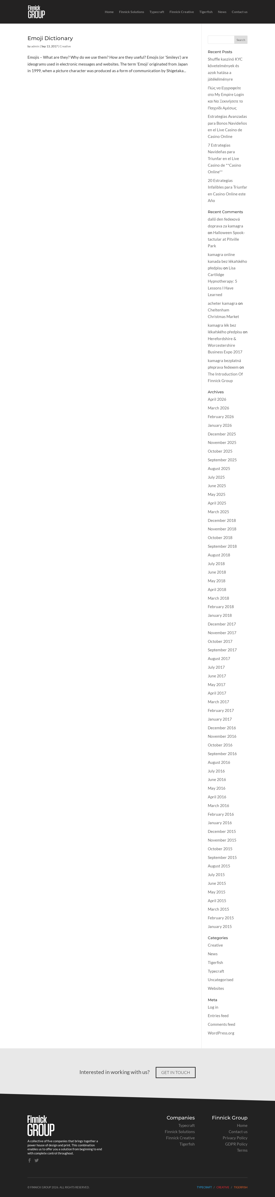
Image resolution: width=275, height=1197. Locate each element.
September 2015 (222, 857)
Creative (65, 46)
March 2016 (218, 805)
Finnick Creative (182, 12)
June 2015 (217, 883)
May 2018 (216, 580)
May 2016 (216, 788)
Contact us (240, 12)
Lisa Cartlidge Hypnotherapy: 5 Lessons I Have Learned (222, 281)
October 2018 (220, 537)
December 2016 (222, 727)
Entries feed (218, 1015)
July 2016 (216, 771)
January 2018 (220, 615)
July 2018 (216, 563)
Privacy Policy (235, 1137)
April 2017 (217, 693)
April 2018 (217, 589)
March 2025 (218, 511)
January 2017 (220, 719)
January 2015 (220, 926)
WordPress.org (221, 1033)
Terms (242, 1150)
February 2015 (221, 917)
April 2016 (217, 796)
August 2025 (219, 468)
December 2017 (222, 624)
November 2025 (222, 442)
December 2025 (222, 434)
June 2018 (217, 572)
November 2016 (222, 736)
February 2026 (221, 416)
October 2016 (220, 745)
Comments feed (221, 1024)
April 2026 (217, 399)
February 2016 (221, 814)
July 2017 (216, 667)
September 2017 (222, 649)
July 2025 (216, 477)
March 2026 (218, 407)
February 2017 (221, 710)
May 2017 (216, 684)
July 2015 (216, 874)
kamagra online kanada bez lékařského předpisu (227, 261)
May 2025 (216, 494)
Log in (213, 1007)
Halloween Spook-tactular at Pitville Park (226, 239)
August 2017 (219, 658)
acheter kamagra (222, 303)
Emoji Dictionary (50, 38)
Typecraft (156, 12)
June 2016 (217, 779)
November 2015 (222, 840)
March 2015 (218, 909)
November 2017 (222, 632)
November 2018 (222, 528)
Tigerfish (206, 12)
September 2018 (222, 546)
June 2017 (217, 675)
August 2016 (219, 762)
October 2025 (220, 451)
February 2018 (221, 606)
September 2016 (222, 753)
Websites (216, 988)
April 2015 (217, 900)
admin (35, 46)
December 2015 (222, 831)
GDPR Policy (236, 1144)
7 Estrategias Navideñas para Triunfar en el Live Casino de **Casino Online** (224, 158)
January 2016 (220, 822)
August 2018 (219, 554)
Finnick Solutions (131, 12)
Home (109, 12)
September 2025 (222, 459)
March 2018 (218, 598)
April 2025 (217, 503)
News (222, 12)
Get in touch (175, 1072)
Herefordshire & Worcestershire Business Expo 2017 (225, 345)
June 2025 (217, 485)
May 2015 (216, 892)
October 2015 (220, 848)
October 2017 (220, 641)
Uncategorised (220, 979)
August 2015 (219, 865)
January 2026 (220, 425)
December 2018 (222, 520)
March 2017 (218, 701)
